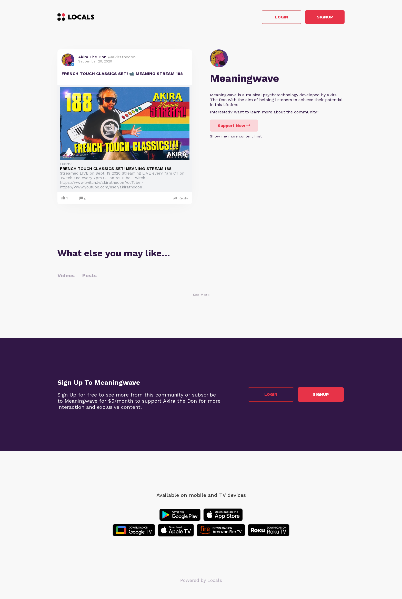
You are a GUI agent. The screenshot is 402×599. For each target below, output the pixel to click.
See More (201, 295)
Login (271, 17)
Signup (322, 17)
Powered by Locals (201, 581)
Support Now (234, 126)
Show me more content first (236, 137)
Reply (181, 199)
